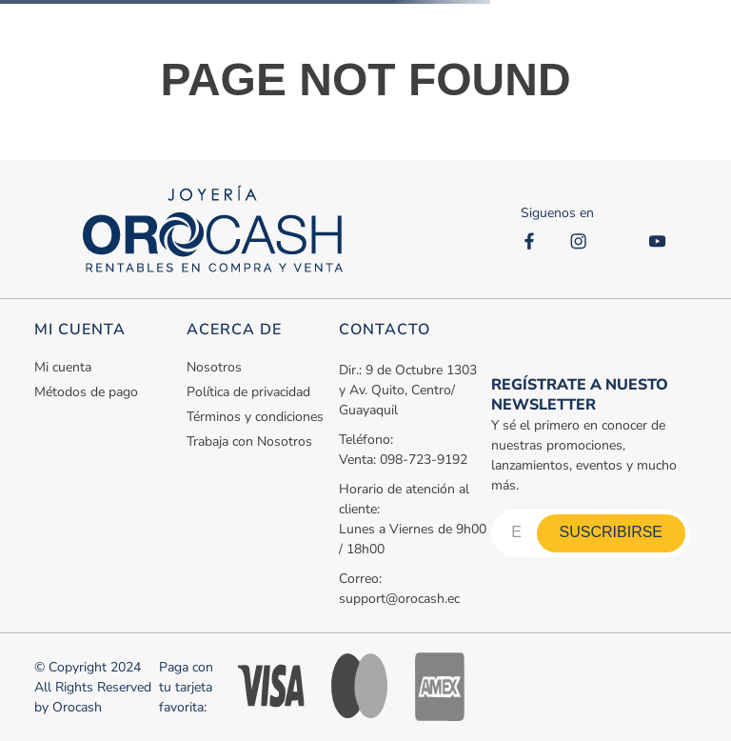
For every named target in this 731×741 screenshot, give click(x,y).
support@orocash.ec (399, 599)
